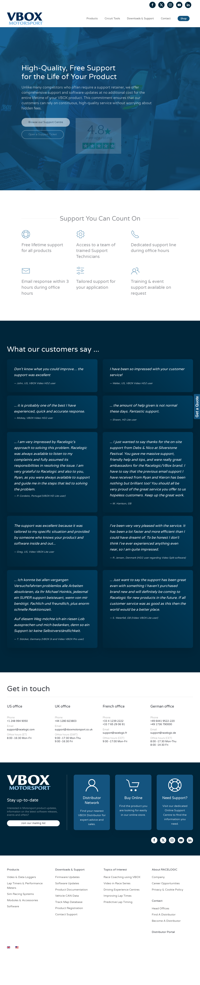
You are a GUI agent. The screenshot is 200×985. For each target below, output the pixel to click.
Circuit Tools (112, 18)
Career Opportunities (166, 883)
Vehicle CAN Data (67, 896)
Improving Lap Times (118, 896)
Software (13, 906)
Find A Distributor (164, 914)
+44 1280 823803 (66, 721)
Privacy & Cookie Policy (167, 889)
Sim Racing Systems (20, 894)
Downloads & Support (140, 18)
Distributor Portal (163, 932)
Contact (166, 18)
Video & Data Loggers (21, 877)
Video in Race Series (117, 883)
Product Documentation (71, 889)
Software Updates (67, 883)
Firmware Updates (67, 877)
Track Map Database (68, 902)
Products (92, 18)
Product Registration (69, 908)
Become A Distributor (166, 921)
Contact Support (66, 914)
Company (158, 877)
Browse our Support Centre (45, 122)
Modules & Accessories (22, 900)
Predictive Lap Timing (118, 902)
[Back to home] (25, 18)
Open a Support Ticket (42, 134)
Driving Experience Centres (122, 889)
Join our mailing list (33, 823)
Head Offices (160, 908)
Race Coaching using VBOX (122, 877)
